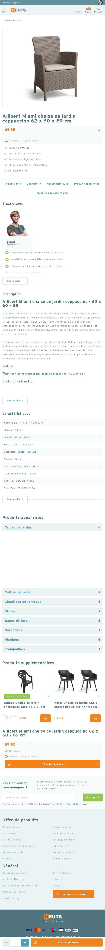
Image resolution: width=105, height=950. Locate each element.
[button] (88, 12)
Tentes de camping (64, 852)
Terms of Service (74, 804)
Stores (10, 611)
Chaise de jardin (13, 20)
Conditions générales (14, 873)
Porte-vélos (9, 833)
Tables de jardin (18, 527)
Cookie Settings (11, 898)
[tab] (52, 527)
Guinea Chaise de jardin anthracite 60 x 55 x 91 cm (24, 705)
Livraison (58, 879)
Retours (57, 885)
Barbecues (13, 630)
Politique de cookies (14, 892)
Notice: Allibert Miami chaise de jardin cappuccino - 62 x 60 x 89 (43, 374)
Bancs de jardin (18, 621)
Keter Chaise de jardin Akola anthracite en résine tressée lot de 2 (76, 705)
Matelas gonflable (12, 852)
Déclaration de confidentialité (20, 885)
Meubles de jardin (63, 833)
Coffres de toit (11, 827)
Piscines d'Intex (62, 827)
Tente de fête (60, 846)
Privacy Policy (56, 804)
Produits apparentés (87, 183)
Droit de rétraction (13, 879)
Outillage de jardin (64, 839)
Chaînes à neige (11, 839)
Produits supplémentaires (52, 193)
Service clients (61, 873)
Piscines (12, 639)
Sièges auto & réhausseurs (18, 846)
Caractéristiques (57, 183)
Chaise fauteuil (27, 452)
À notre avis (13, 183)
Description (34, 183)
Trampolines (15, 649)
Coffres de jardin (18, 592)
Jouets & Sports (62, 858)
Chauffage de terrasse (23, 602)
